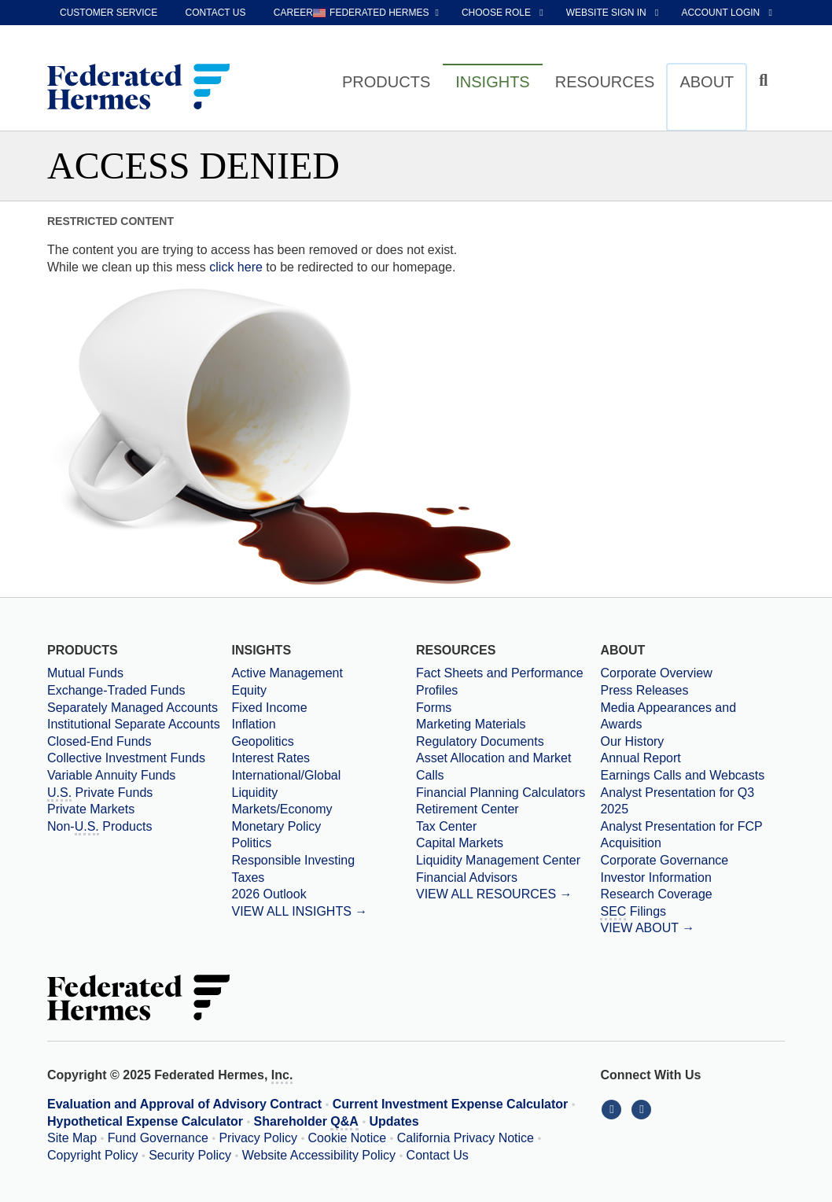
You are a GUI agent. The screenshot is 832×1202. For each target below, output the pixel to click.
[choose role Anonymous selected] (503, 12)
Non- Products (99, 827)
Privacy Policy (258, 1138)
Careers (296, 12)
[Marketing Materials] (508, 724)
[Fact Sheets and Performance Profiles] (508, 682)
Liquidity (254, 792)
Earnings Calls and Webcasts (682, 775)
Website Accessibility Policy (319, 1155)
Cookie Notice (347, 1138)
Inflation (253, 724)
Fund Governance (158, 1138)
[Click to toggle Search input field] (765, 81)
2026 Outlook (268, 894)
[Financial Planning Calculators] (508, 793)
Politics (251, 843)
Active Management (286, 673)
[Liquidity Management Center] (508, 860)
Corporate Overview (656, 673)
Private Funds (100, 794)
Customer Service (108, 12)
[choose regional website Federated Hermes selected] (375, 12)
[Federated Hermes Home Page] (138, 88)
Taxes (247, 877)
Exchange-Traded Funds (116, 690)
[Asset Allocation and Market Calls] (508, 767)
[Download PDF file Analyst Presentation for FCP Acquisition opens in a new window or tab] (692, 835)
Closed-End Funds (99, 741)
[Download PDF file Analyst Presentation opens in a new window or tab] (692, 801)
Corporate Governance (664, 860)
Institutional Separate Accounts (133, 724)
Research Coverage (656, 894)
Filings (633, 912)
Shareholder (306, 1122)
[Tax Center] (508, 826)
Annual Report (640, 758)
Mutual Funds (85, 673)
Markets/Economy (281, 809)
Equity (248, 690)
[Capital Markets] (508, 843)
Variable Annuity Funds (111, 775)
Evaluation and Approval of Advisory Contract (184, 1104)
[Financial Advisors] (508, 878)
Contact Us (438, 1155)
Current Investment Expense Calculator (451, 1104)
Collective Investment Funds (126, 758)
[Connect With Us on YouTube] (643, 1108)
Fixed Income (269, 707)
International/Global (286, 775)
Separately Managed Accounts (132, 707)
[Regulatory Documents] (508, 741)
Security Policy (190, 1155)
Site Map (72, 1138)
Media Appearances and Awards (668, 716)
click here (236, 267)
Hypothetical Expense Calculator (145, 1121)
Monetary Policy (276, 826)
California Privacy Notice (465, 1138)
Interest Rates (270, 758)
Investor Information (655, 877)
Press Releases (644, 690)
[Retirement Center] (508, 809)
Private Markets (90, 809)
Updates (394, 1121)
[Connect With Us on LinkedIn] (615, 1108)
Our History (632, 741)
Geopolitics (262, 741)
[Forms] (508, 708)
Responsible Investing (293, 860)
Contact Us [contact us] (216, 12)
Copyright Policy (92, 1155)
